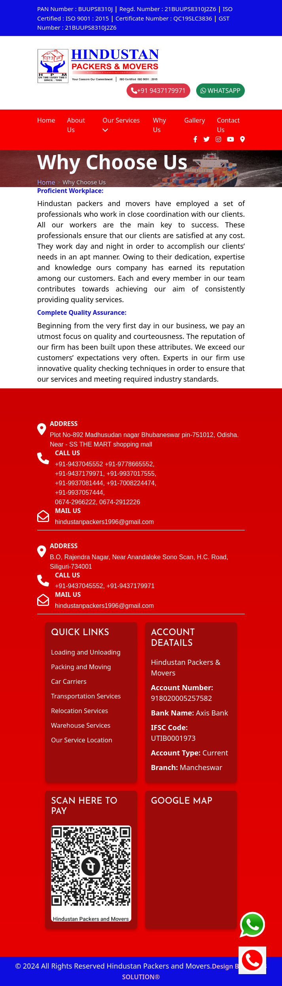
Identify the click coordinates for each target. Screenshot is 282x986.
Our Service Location (81, 740)
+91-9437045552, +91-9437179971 (105, 586)
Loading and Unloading (86, 652)
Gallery (194, 120)
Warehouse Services (80, 725)
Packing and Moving (81, 666)
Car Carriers (69, 681)
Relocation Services (79, 710)
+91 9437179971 (158, 90)
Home (46, 120)
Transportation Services (86, 696)
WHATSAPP (220, 90)
